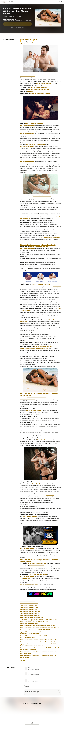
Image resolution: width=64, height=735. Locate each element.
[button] (32, 723)
